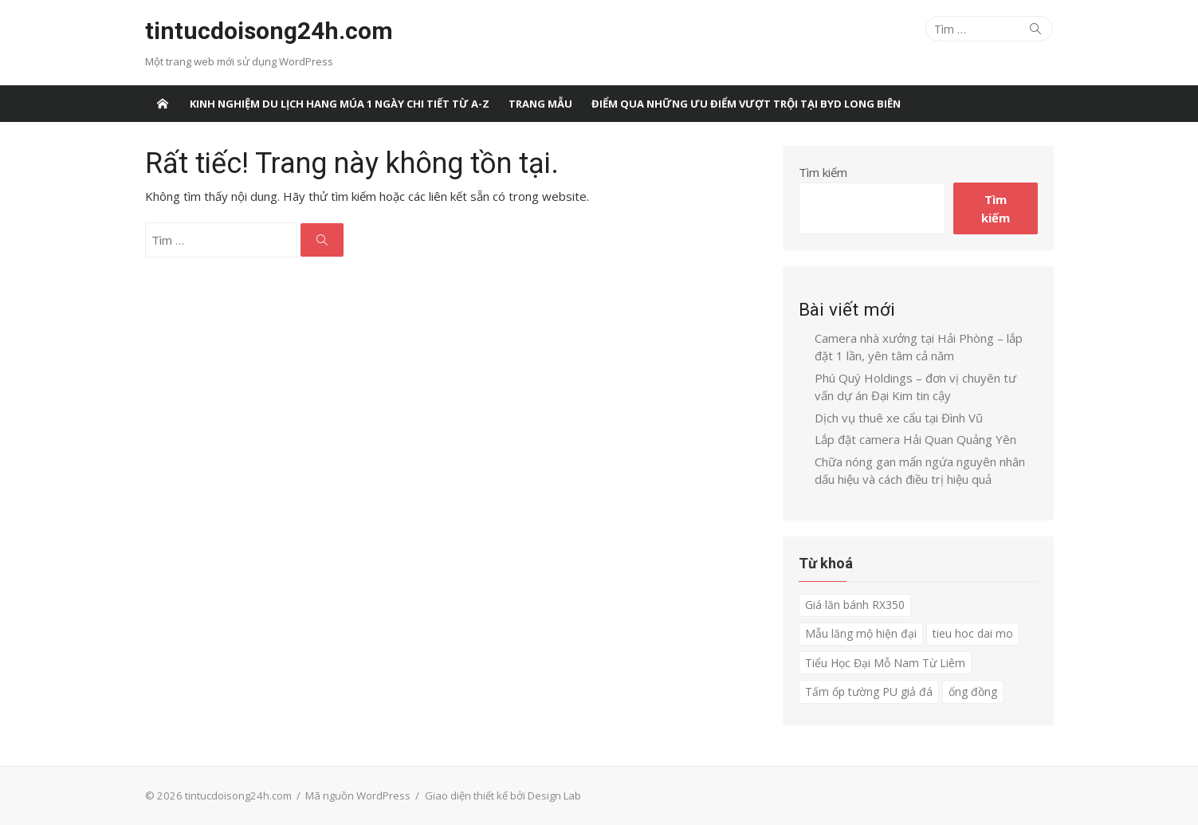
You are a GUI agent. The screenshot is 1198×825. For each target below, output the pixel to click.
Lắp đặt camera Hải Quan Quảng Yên (915, 439)
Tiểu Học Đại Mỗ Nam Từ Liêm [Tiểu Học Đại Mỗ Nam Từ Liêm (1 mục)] (885, 662)
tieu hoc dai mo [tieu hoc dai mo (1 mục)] (973, 633)
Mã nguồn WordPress (357, 795)
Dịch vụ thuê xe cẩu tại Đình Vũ (899, 418)
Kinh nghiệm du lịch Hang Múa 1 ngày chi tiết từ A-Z (339, 103)
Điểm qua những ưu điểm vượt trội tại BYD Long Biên (746, 103)
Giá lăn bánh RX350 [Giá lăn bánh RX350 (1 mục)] (855, 604)
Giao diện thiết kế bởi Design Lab (503, 795)
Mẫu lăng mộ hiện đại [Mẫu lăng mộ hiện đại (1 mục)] (861, 633)
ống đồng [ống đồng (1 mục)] (973, 691)
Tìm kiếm (823, 172)
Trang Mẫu (540, 103)
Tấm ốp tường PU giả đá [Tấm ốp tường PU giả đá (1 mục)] (869, 691)
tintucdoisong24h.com (269, 31)
